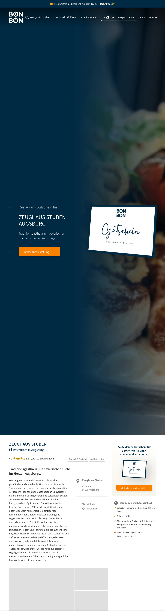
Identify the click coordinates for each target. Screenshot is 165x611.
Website (88, 504)
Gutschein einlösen (66, 17)
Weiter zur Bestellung (36, 252)
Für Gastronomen (148, 17)
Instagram (89, 508)
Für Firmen (90, 17)
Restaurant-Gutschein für (38, 207)
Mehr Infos (106, 3)
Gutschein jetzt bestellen (134, 488)
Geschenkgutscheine (120, 17)
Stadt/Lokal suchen (37, 17)
